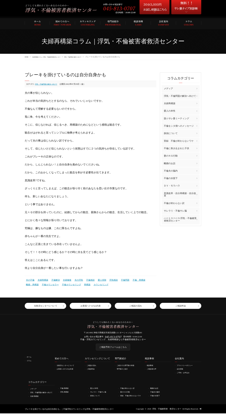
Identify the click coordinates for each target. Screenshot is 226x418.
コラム (30, 363)
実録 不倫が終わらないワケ (179, 140)
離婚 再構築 (147, 279)
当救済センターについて (68, 368)
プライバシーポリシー (187, 368)
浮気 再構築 (66, 394)
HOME (27, 57)
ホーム (30, 360)
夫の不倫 (30, 279)
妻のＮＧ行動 (171, 155)
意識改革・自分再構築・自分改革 (180, 194)
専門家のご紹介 (124, 372)
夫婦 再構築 (36, 401)
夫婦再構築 (42, 279)
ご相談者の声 (153, 372)
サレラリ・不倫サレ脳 (175, 210)
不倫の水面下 (171, 178)
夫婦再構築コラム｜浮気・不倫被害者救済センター (56, 57)
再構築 (68, 283)
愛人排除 (97, 279)
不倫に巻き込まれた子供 (176, 148)
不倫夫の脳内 (171, 170)
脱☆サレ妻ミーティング (176, 118)
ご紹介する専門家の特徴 (128, 368)
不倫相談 (86, 279)
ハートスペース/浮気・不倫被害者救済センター (180, 219)
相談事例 (151, 368)
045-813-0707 (113, 337)
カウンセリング (81, 283)
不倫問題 (119, 279)
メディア (168, 88)
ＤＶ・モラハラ (172, 185)
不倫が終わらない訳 (174, 203)
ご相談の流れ (93, 368)
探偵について (171, 133)
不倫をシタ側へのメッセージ (179, 125)
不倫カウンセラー (33, 283)
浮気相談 (108, 279)
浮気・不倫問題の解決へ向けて (95, 57)
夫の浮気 (75, 279)
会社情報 (181, 372)
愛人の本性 (169, 110)
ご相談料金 (92, 372)
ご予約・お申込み (185, 375)
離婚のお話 (169, 163)
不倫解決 (54, 279)
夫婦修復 (64, 279)
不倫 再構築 (132, 279)
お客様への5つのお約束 (67, 372)
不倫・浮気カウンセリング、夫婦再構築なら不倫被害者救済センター (113, 340)
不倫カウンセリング (53, 283)
